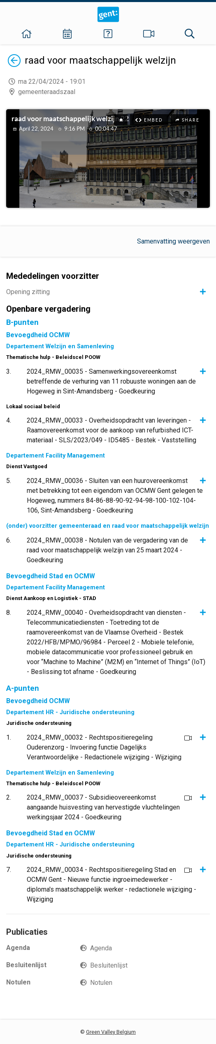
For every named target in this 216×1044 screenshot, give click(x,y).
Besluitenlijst (109, 965)
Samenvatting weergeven (173, 241)
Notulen (101, 983)
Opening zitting (28, 292)
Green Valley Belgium (111, 1032)
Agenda (101, 948)
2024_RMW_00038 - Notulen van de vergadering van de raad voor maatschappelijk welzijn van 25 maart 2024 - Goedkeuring (107, 550)
